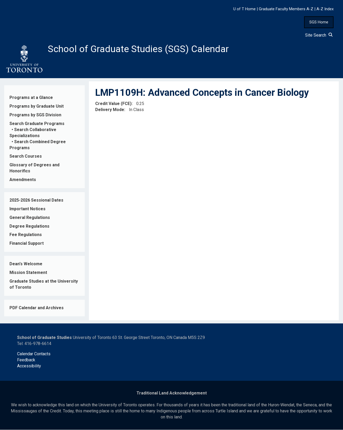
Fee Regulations (25, 234)
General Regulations (29, 217)
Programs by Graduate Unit (36, 106)
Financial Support (26, 243)
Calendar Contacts (34, 354)
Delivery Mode (109, 109)
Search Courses (25, 156)
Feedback (26, 360)
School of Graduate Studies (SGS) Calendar (138, 49)
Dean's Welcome (25, 264)
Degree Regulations (29, 226)
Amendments (22, 179)
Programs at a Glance (31, 97)
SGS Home (318, 22)
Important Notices (27, 209)
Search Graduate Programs (36, 123)
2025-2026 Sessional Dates (36, 200)
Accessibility (29, 366)
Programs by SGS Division (35, 115)
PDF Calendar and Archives (36, 308)
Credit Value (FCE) (113, 103)
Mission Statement (28, 272)
